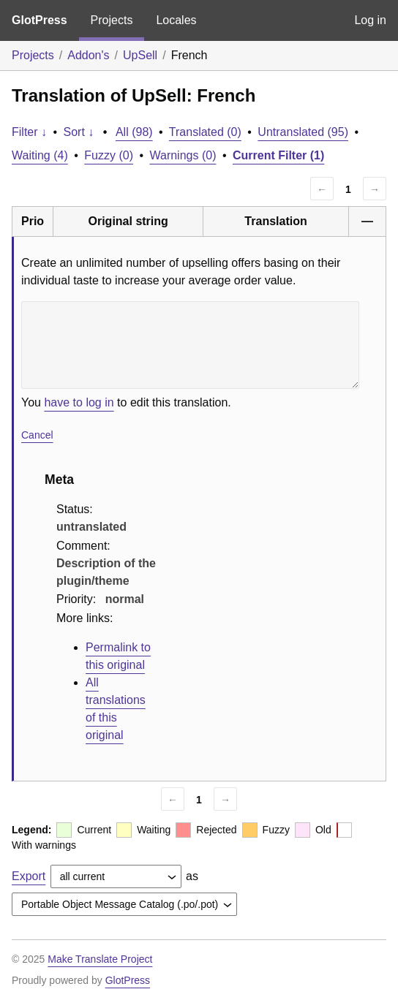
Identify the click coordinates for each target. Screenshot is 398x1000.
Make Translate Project (100, 959)
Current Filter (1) (278, 155)
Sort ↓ (79, 132)
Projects (112, 20)
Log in (370, 20)
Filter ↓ (29, 132)
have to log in (78, 402)
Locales (176, 20)
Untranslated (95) (303, 132)
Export (28, 876)
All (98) (134, 132)
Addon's (88, 55)
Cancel (37, 435)
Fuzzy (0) (108, 155)
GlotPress (39, 20)
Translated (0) (205, 132)
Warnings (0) (182, 155)
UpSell (140, 55)
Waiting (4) (40, 155)
